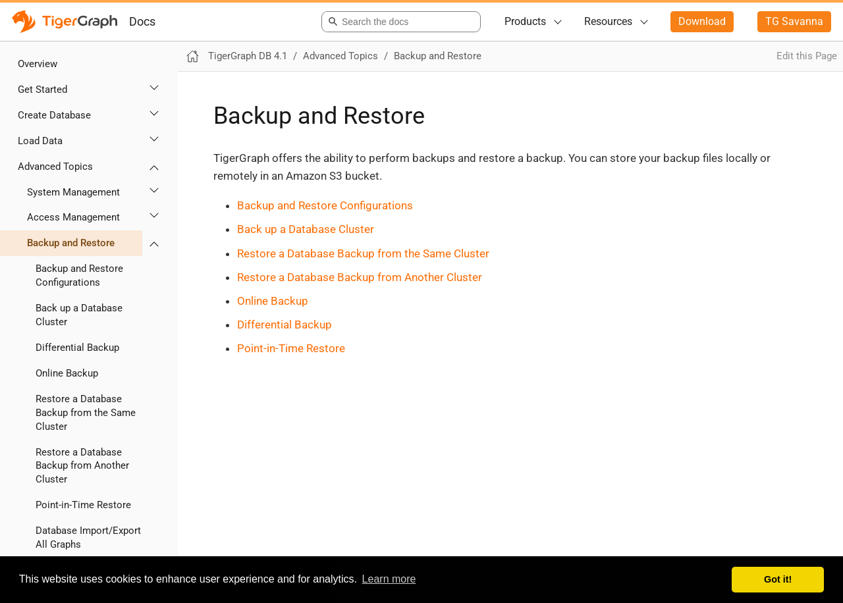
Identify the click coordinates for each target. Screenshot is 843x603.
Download (702, 21)
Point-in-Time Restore (83, 505)
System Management (73, 192)
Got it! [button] (778, 579)
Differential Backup (77, 348)
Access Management (73, 217)
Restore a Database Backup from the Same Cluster (86, 413)
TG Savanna (794, 21)
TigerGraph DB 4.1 (247, 56)
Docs (142, 21)
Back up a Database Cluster (79, 315)
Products (525, 21)
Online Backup (67, 373)
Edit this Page (806, 56)
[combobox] (398, 22)
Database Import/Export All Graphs (88, 537)
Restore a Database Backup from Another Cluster (82, 466)
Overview (37, 64)
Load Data (40, 141)
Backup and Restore (71, 243)
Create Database (54, 115)
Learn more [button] (389, 579)
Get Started (42, 89)
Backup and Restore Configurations (79, 275)
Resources (608, 21)
